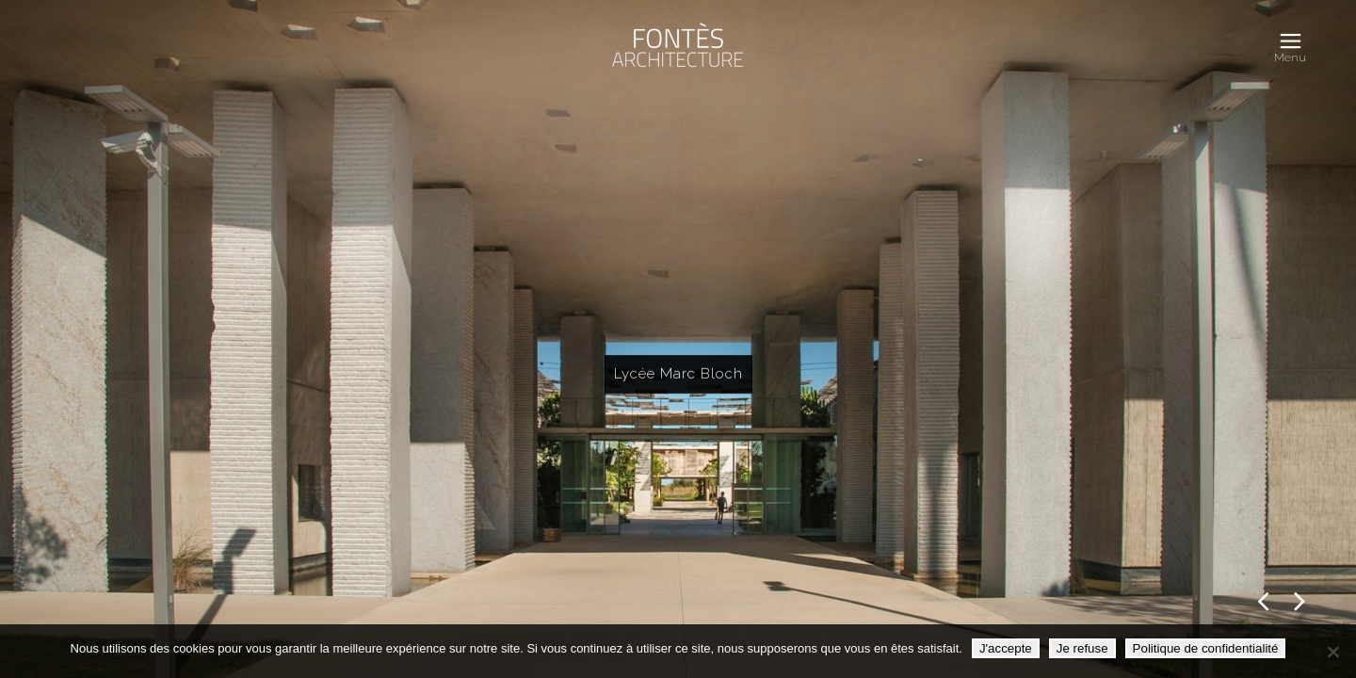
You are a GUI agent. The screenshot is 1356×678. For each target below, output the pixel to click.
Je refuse (1082, 648)
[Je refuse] (1332, 651)
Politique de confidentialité (1206, 648)
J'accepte (1005, 648)
